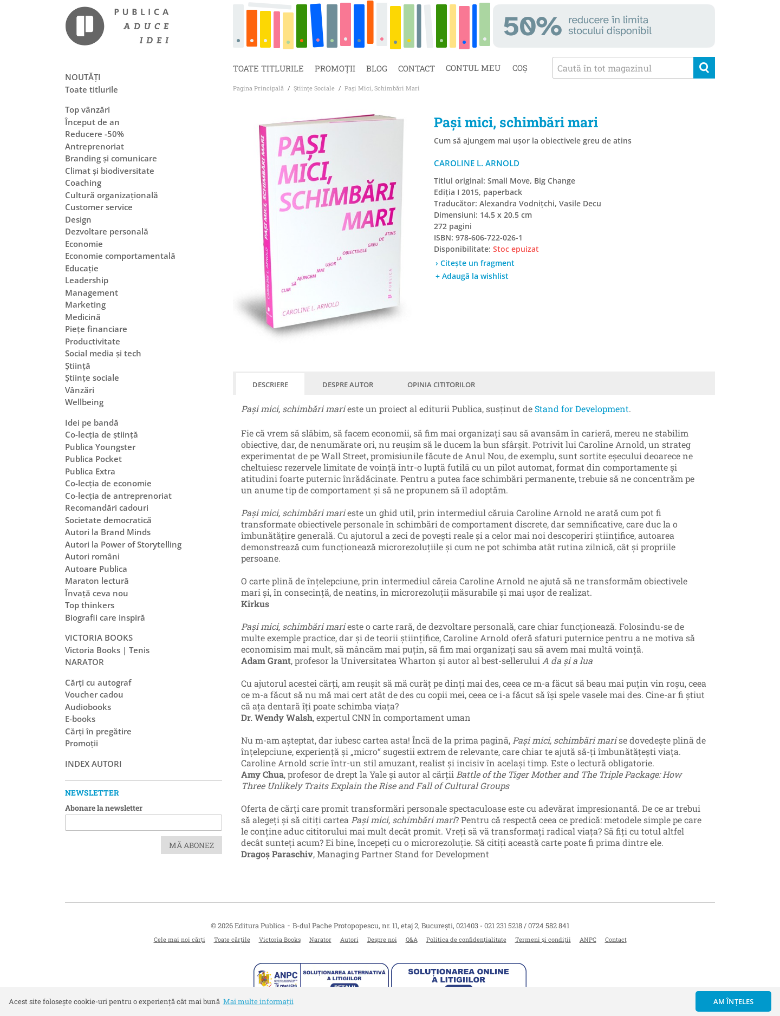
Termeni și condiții (543, 939)
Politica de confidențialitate (466, 939)
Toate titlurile (268, 68)
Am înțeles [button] (733, 1001)
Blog (376, 68)
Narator (320, 939)
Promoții (335, 68)
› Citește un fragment (475, 263)
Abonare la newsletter (103, 808)
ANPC (588, 939)
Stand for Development (582, 408)
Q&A (412, 939)
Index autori (93, 763)
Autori (349, 939)
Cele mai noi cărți (179, 939)
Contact (416, 68)
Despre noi (382, 939)
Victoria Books (280, 939)
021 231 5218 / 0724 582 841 (526, 925)
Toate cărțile (232, 939)
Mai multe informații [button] (258, 1001)
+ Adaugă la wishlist (472, 276)
